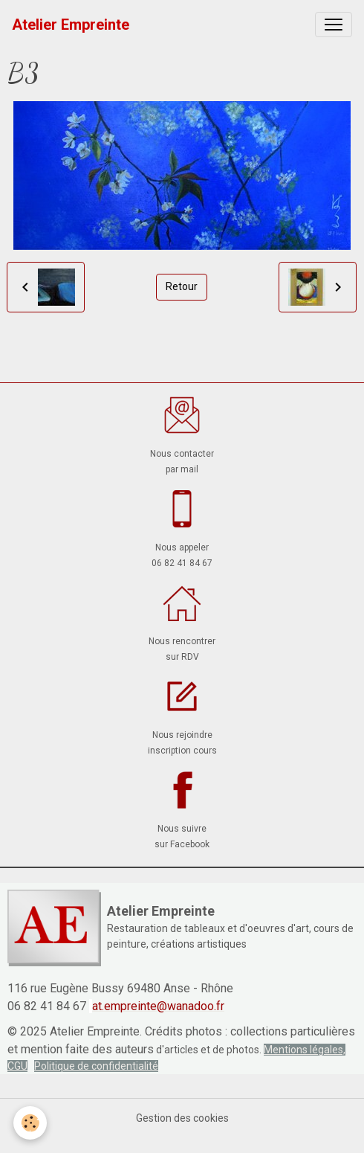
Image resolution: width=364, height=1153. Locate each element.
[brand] (70, 24)
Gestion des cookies (182, 1118)
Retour (182, 286)
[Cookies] (30, 1123)
